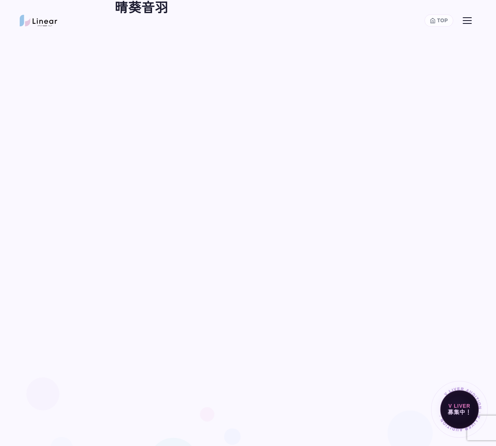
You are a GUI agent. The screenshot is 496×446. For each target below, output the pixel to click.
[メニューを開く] (467, 21)
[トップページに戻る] (438, 20)
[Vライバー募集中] (459, 409)
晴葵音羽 (141, 7)
